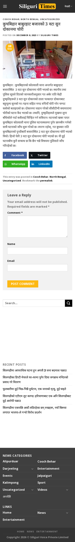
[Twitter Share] (39, 155)
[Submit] (68, 303)
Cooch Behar (11, 19)
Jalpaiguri (45, 476)
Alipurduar (10, 461)
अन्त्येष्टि (7, 497)
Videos (42, 490)
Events (7, 476)
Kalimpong (11, 483)
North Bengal (30, 19)
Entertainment (48, 469)
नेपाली (68, 6)
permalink (46, 180)
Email (10, 261)
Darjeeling (10, 469)
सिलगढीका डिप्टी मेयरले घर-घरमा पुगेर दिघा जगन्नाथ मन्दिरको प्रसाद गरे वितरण (35, 379)
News (42, 513)
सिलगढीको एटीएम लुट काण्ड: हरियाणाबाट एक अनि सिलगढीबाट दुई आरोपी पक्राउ (37, 398)
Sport (42, 483)
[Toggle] (32, 469)
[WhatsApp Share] (15, 164)
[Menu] (5, 6)
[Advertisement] (25, 334)
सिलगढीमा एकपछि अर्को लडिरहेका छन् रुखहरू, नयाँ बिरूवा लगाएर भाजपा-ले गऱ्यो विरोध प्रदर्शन (34, 410)
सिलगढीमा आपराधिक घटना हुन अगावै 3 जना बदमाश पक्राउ (35, 370)
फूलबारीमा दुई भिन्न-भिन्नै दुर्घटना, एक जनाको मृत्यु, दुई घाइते (34, 389)
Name (11, 244)
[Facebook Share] (15, 155)
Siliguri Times (50, 35)
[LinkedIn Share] (41, 164)
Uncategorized (50, 19)
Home (7, 513)
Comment (15, 212)
